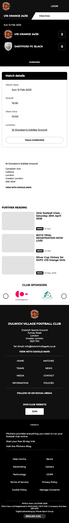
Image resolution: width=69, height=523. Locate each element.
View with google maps (18, 187)
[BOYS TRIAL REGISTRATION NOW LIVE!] (18, 243)
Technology (19, 474)
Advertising (19, 466)
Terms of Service (19, 482)
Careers (49, 466)
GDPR (49, 474)
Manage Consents (50, 489)
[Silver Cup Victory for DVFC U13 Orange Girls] (18, 265)
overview (34, 62)
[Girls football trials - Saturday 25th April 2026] (18, 221)
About (49, 459)
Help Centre (19, 459)
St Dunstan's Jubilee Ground (29, 129)
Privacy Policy (49, 482)
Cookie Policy (19, 489)
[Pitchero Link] (34, 428)
